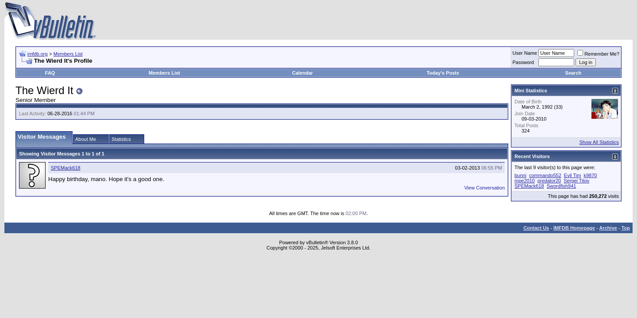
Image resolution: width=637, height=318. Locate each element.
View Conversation (484, 187)
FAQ (50, 73)
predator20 (549, 180)
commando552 (545, 175)
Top (626, 228)
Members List (68, 54)
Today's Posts (443, 73)
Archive (608, 228)
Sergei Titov (576, 180)
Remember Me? (598, 54)
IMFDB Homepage (574, 228)
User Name (525, 53)
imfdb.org (37, 54)
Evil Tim (572, 175)
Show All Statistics (599, 142)
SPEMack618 (66, 167)
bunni (520, 175)
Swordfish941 (561, 186)
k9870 (590, 175)
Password (523, 62)
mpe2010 (524, 180)
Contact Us (536, 228)
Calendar (302, 73)
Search (573, 73)
